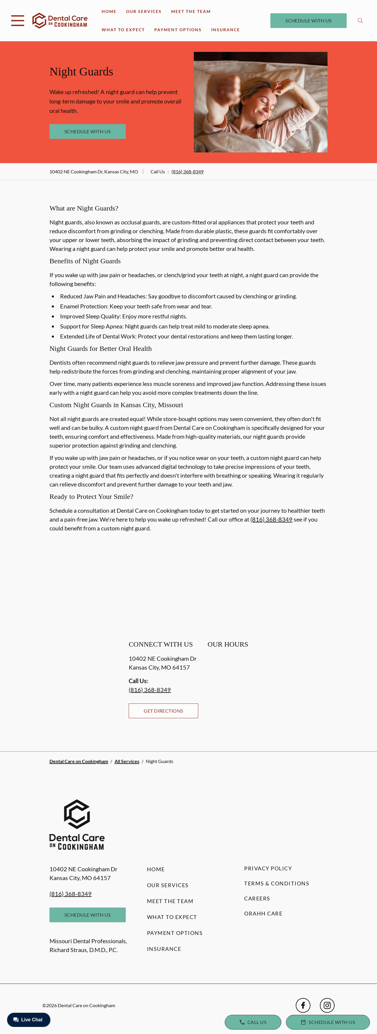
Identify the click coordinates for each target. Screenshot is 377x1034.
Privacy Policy (268, 868)
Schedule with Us (308, 20)
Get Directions (163, 711)
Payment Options (178, 29)
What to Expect (123, 29)
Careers (257, 898)
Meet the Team (191, 11)
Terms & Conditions (276, 883)
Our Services (144, 11)
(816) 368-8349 (187, 171)
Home (109, 11)
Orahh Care (263, 913)
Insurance (225, 29)
